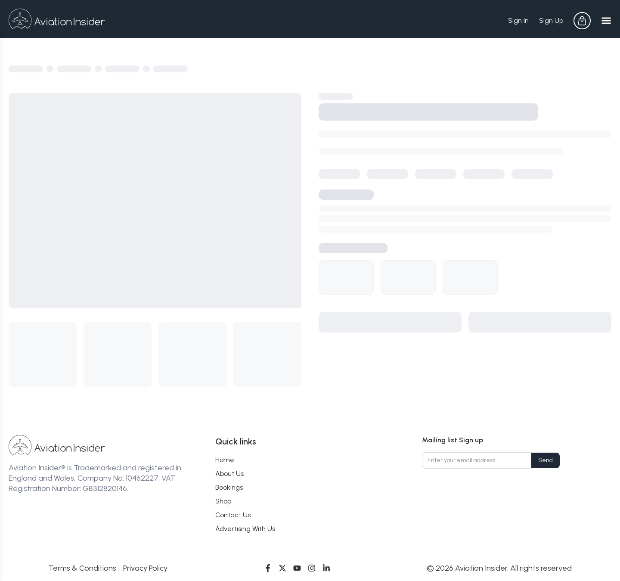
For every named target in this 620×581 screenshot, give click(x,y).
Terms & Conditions (82, 568)
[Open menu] (606, 21)
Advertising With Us (245, 529)
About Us (229, 473)
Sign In (518, 20)
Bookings (229, 487)
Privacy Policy (145, 568)
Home (224, 460)
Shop (223, 501)
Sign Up (551, 20)
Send (545, 460)
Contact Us (233, 515)
